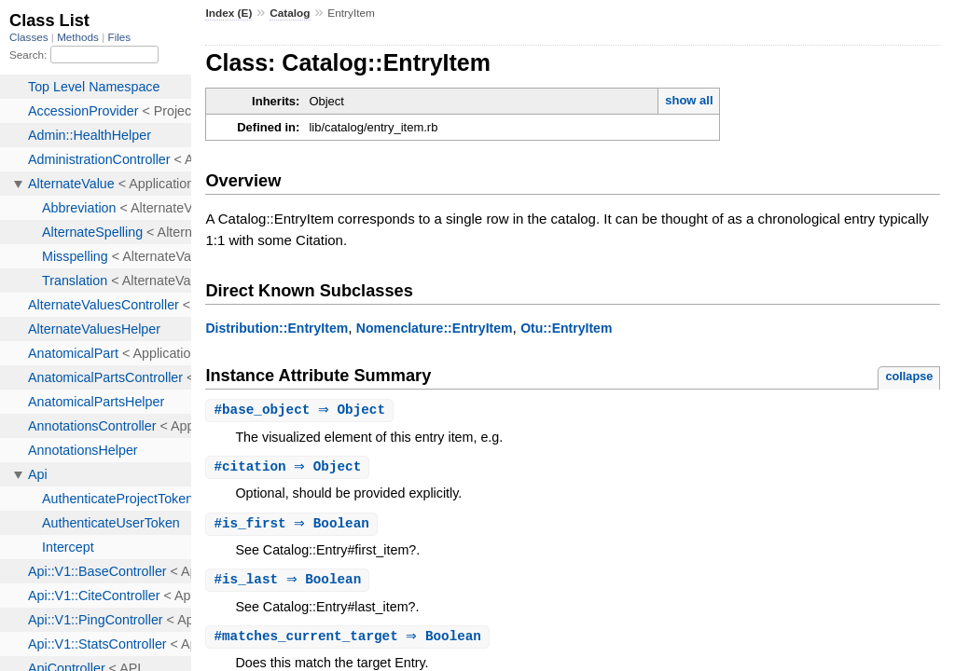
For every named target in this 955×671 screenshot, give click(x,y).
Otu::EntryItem (566, 328)
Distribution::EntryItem (276, 328)
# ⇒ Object (302, 410)
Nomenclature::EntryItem (434, 328)
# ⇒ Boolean (294, 526)
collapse (909, 376)
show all (689, 100)
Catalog (290, 13)
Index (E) (228, 13)
